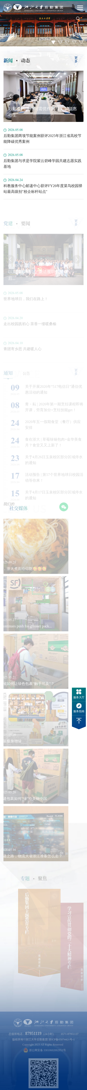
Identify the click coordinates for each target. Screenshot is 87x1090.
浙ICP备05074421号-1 (61, 1044)
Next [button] (76, 96)
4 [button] (74, 42)
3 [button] (67, 42)
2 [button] (60, 42)
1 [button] (53, 42)
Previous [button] (10, 96)
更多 (76, 59)
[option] (43, 23)
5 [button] (81, 42)
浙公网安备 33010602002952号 (45, 1055)
